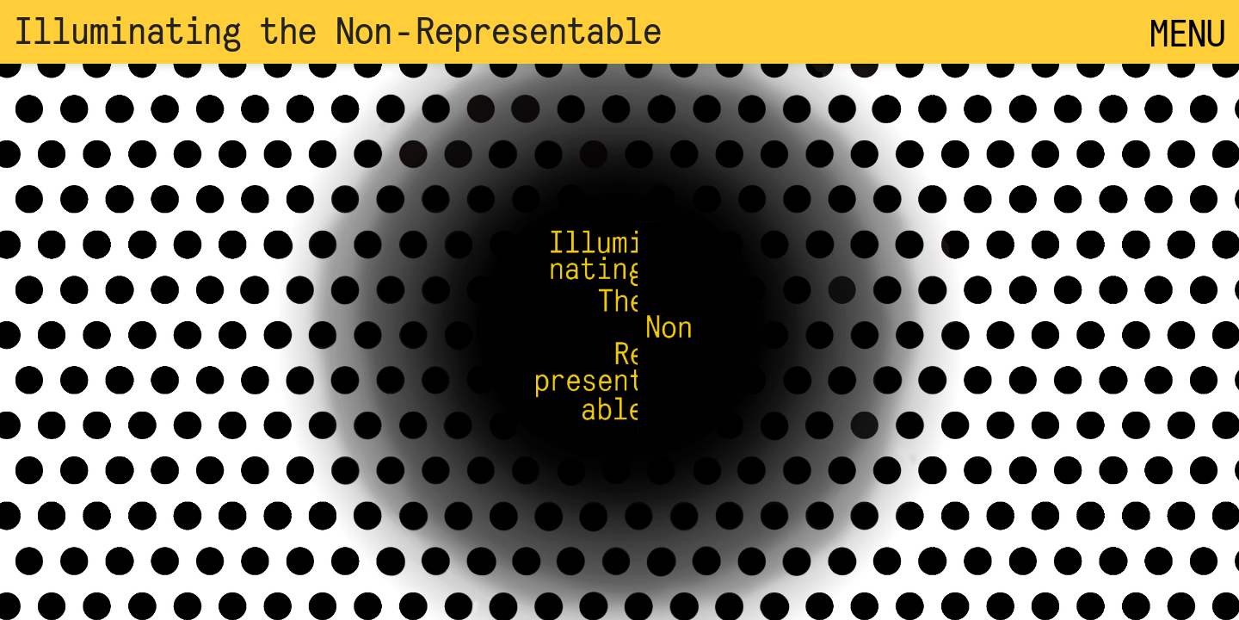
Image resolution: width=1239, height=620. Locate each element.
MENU (1187, 31)
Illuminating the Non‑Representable (338, 28)
